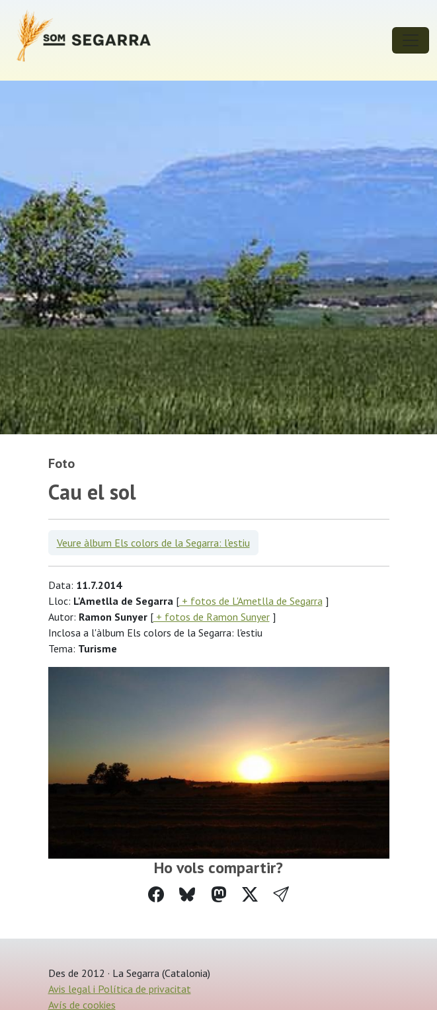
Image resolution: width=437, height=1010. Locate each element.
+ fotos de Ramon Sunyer (211, 616)
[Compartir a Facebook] (156, 894)
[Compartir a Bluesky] (187, 894)
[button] (281, 894)
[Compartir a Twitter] (250, 894)
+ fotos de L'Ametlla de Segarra (251, 600)
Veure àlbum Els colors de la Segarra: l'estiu (153, 542)
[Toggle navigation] (410, 40)
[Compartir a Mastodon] (219, 894)
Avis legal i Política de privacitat (119, 988)
